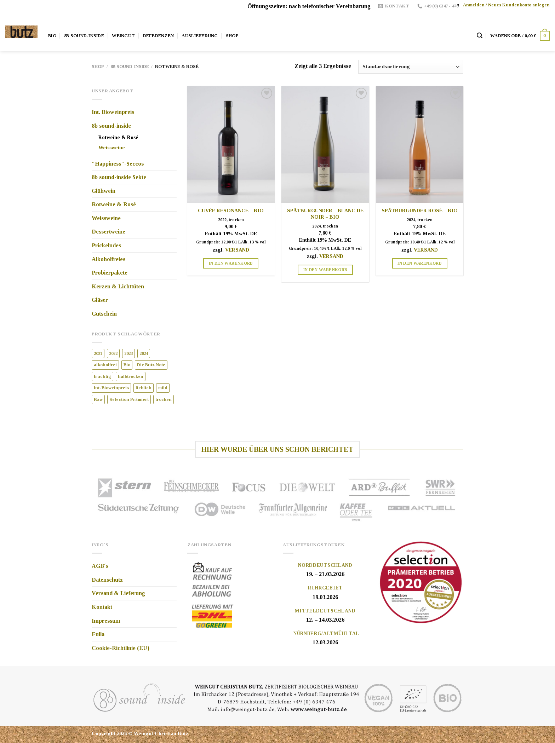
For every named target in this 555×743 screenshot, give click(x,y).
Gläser (100, 300)
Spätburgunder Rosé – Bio (420, 210)
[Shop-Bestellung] (410, 67)
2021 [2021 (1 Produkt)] (98, 353)
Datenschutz (107, 580)
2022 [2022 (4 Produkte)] (113, 353)
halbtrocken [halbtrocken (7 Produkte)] (130, 376)
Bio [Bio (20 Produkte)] (127, 364)
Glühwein (103, 191)
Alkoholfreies (108, 259)
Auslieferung (200, 35)
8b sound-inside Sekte (119, 177)
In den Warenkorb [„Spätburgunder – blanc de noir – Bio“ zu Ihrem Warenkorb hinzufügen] (325, 269)
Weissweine (111, 147)
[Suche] (479, 35)
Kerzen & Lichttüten (118, 286)
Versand (237, 250)
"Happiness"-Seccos (118, 164)
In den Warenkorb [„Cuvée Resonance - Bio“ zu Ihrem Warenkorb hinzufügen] (231, 263)
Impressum (106, 621)
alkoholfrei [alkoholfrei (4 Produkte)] (105, 364)
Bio (52, 35)
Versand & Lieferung (118, 593)
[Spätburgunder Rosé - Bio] (419, 144)
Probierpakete (109, 273)
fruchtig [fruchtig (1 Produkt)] (102, 376)
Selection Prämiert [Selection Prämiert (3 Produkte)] (129, 399)
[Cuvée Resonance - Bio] (231, 144)
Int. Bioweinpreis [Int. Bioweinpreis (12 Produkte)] (111, 387)
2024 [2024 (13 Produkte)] (143, 353)
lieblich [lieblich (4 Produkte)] (143, 387)
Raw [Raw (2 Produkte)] (98, 399)
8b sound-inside (129, 66)
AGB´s (100, 566)
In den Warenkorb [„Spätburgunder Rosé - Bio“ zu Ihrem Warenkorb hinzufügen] (419, 263)
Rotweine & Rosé (118, 137)
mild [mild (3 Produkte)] (162, 387)
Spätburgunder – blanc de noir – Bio (325, 214)
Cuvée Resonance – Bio (231, 210)
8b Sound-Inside (84, 35)
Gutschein (104, 314)
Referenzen (158, 35)
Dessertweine (108, 232)
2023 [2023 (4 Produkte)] (128, 353)
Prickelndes (106, 245)
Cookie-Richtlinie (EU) (120, 648)
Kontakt (102, 607)
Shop (232, 35)
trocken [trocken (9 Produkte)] (163, 399)
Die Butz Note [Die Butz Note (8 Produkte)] (151, 364)
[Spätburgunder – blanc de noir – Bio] (325, 144)
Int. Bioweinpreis (113, 112)
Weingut (123, 35)
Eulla (98, 634)
